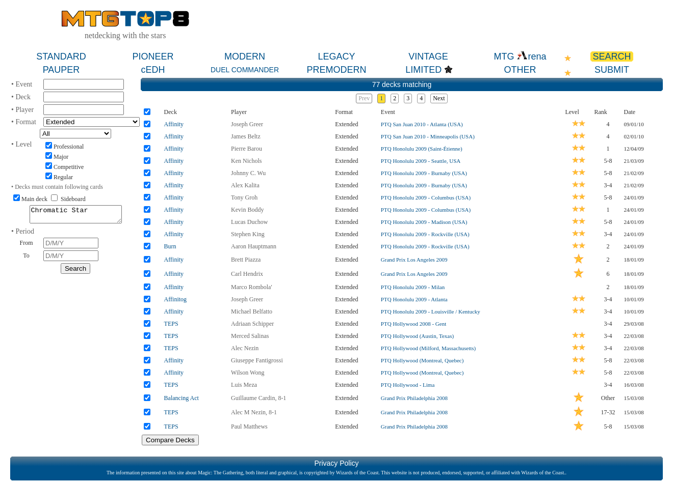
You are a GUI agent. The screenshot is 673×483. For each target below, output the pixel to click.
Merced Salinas (250, 335)
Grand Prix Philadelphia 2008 (414, 398)
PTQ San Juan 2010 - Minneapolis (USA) (428, 136)
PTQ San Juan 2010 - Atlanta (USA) (422, 124)
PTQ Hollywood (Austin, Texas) (417, 336)
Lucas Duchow (249, 221)
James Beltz (246, 136)
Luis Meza (244, 384)
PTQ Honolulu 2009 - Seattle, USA (420, 161)
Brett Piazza (246, 259)
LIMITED (423, 70)
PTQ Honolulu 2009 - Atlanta (414, 299)
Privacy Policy (336, 463)
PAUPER (61, 70)
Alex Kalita (245, 185)
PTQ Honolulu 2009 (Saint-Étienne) (421, 149)
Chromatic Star (75, 215)
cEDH (153, 70)
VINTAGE (428, 56)
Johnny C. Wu (248, 173)
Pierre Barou (246, 148)
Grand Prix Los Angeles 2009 (414, 260)
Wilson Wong (247, 372)
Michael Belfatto (251, 311)
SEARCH (611, 56)
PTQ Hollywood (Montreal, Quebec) (422, 360)
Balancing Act (181, 398)
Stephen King (248, 234)
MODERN (244, 56)
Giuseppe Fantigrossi (257, 360)
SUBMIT (611, 70)
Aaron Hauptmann (253, 246)
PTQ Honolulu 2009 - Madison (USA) (424, 222)
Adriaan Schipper (252, 323)
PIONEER (152, 56)
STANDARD (61, 56)
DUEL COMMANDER (245, 70)
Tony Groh (244, 197)
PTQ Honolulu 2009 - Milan (413, 287)
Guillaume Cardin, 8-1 (258, 398)
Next (439, 98)
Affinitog (175, 299)
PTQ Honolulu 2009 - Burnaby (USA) (424, 173)
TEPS (171, 323)
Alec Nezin (244, 348)
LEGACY (336, 56)
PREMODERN (336, 70)
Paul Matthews (249, 426)
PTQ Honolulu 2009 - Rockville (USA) (425, 234)
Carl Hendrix (247, 273)
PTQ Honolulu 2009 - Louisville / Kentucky (430, 311)
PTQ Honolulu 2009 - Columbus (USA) (426, 197)
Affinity (174, 124)
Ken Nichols (246, 160)
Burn (170, 246)
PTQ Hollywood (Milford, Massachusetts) (428, 348)
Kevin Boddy (247, 209)
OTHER (520, 70)
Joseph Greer (247, 124)
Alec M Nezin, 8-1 (254, 412)
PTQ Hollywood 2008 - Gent (413, 324)
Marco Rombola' (251, 287)
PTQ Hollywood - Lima (407, 385)
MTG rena (520, 56)
